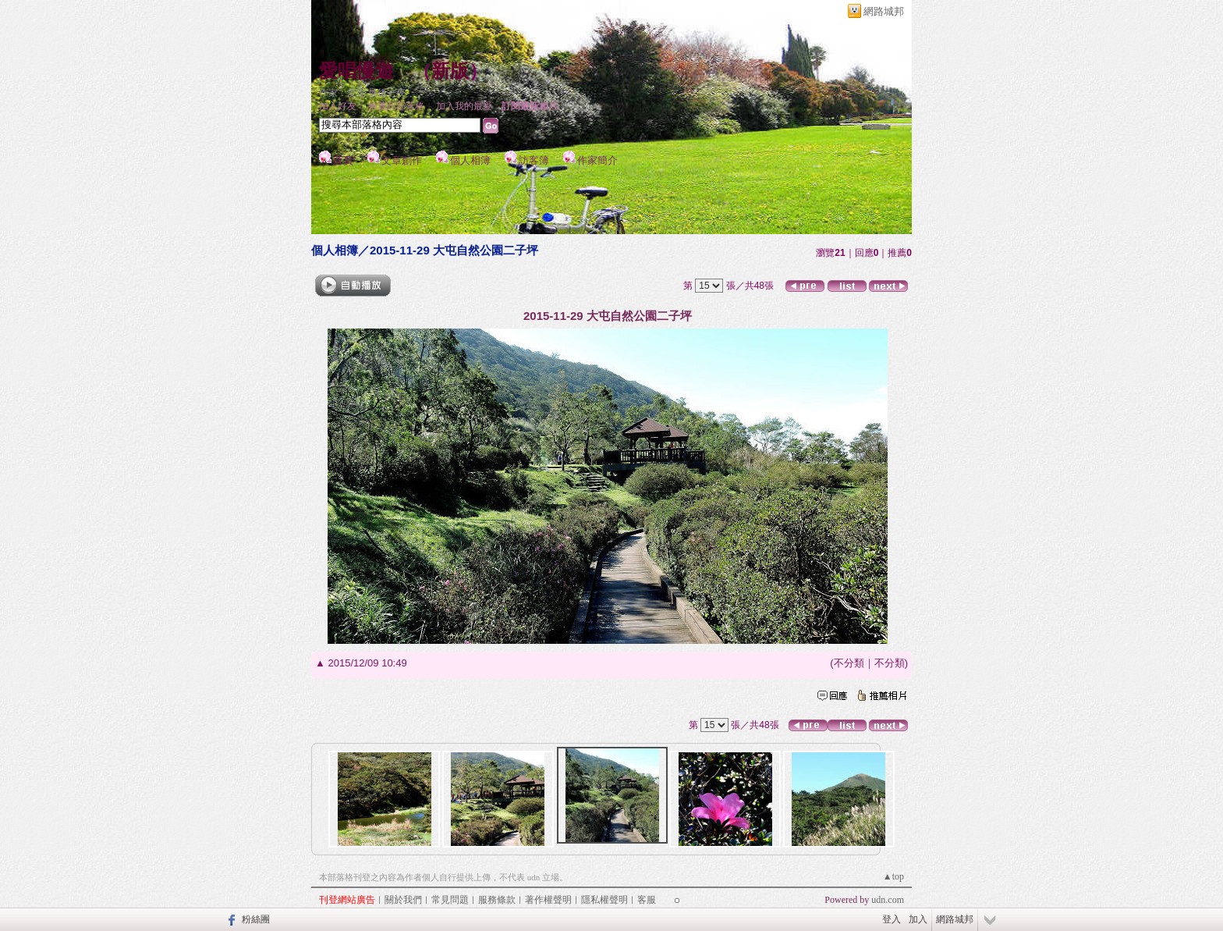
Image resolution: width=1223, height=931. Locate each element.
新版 (450, 71)
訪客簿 (534, 160)
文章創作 (401, 160)
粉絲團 (256, 919)
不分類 (849, 663)
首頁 (343, 160)
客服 (646, 899)
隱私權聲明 (604, 899)
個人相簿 (470, 160)
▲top (893, 876)
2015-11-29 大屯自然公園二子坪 (454, 250)
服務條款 (497, 899)
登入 (891, 919)
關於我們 (403, 899)
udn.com (887, 899)
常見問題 (450, 899)
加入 (918, 919)
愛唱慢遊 (356, 71)
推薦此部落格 (396, 106)
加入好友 (337, 106)
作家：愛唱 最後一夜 (362, 92)
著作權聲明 (548, 899)
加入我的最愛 (464, 106)
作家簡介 (597, 160)
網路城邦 (883, 11)
